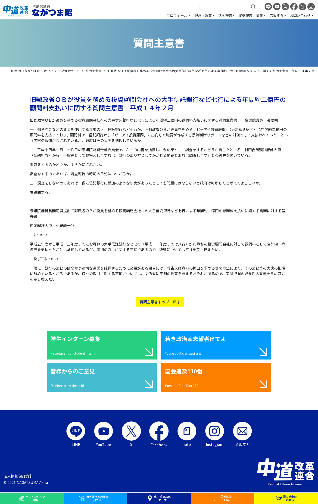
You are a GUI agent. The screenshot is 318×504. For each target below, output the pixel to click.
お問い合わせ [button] (300, 15)
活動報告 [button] (225, 15)
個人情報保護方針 (18, 476)
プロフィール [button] (177, 15)
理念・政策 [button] (203, 15)
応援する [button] (276, 15)
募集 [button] (259, 15)
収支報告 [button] (245, 15)
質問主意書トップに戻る (160, 301)
